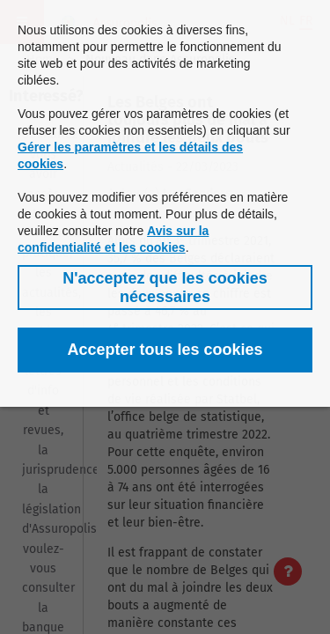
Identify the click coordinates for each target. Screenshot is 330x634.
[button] (165, 287)
